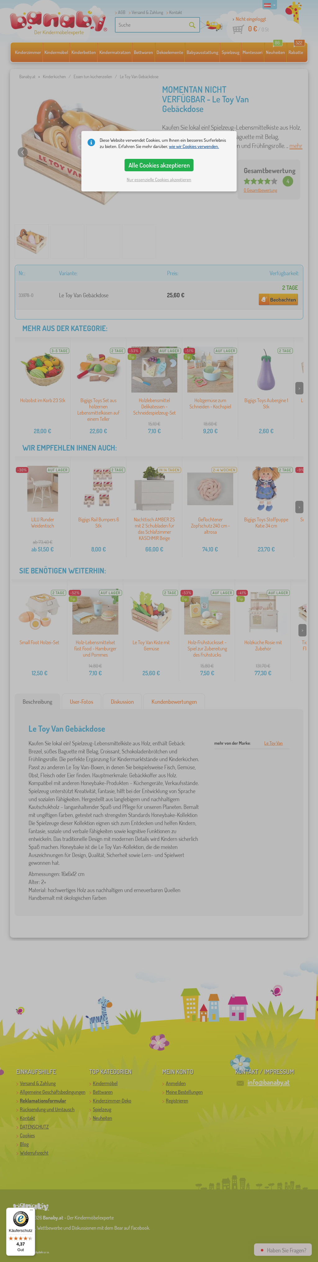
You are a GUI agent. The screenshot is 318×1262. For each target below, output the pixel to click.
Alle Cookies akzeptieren (159, 165)
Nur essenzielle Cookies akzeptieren (159, 179)
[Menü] (31, 1211)
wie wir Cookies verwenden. (194, 146)
